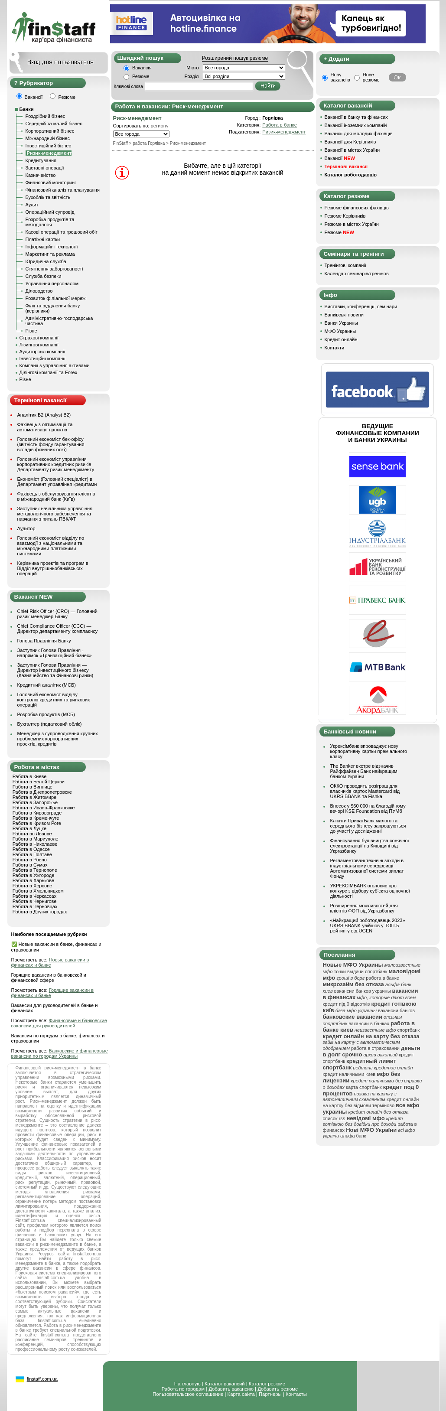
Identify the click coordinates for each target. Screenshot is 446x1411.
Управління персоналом (52, 283)
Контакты (296, 1394)
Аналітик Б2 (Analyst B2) (44, 414)
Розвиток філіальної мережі (56, 298)
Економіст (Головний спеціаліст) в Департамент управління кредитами (57, 481)
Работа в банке (279, 124)
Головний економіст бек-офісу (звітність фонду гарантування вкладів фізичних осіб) (51, 444)
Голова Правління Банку (44, 640)
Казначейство (41, 175)
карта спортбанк (364, 1087)
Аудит (32, 204)
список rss (334, 1118)
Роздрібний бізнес (45, 116)
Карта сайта (241, 1394)
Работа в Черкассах (35, 896)
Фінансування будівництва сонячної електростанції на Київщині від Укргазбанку (369, 846)
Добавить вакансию (231, 1388)
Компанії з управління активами (55, 365)
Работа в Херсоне (32, 885)
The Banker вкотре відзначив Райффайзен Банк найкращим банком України (363, 771)
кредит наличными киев (349, 1074)
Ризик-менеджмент (284, 131)
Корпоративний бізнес (50, 131)
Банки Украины (341, 323)
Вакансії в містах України (352, 150)
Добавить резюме (277, 1388)
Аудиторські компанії (42, 351)
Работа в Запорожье (35, 802)
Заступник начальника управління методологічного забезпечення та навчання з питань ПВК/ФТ (55, 513)
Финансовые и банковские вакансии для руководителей (59, 1023)
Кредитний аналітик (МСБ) (46, 685)
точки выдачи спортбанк (360, 971)
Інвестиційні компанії (42, 358)
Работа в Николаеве (35, 844)
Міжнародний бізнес (48, 138)
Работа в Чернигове (35, 901)
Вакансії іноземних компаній (356, 125)
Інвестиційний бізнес (48, 145)
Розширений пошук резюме (235, 58)
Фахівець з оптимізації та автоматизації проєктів (45, 427)
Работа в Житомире (35, 797)
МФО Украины (340, 331)
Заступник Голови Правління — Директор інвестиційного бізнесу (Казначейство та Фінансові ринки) (55, 670)
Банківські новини (344, 314)
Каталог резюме (267, 1383)
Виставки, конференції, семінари (361, 306)
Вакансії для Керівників (350, 141)
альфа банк (353, 1135)
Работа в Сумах (30, 864)
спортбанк (408, 1030)
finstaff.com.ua (42, 1379)
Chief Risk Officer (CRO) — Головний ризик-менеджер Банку (57, 614)
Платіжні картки (43, 239)
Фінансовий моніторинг (51, 182)
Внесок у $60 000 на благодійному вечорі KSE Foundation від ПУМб (368, 808)
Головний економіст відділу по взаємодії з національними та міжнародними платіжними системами (51, 545)
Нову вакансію (340, 77)
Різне (31, 330)
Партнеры (270, 1394)
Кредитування (41, 160)
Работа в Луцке (29, 828)
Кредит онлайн (341, 339)
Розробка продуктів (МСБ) (46, 714)
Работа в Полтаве (32, 854)
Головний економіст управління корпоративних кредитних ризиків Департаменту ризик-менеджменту (55, 464)
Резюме (141, 76)
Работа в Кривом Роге (37, 823)
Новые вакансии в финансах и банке (50, 962)
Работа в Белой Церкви (39, 781)
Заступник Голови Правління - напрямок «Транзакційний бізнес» (54, 653)
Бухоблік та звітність (48, 197)
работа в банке (382, 978)
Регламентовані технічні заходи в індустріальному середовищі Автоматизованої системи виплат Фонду (367, 868)
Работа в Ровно (30, 859)
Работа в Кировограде (37, 812)
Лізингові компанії (39, 344)
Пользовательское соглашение (188, 1394)
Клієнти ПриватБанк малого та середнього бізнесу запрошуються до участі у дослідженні (368, 826)
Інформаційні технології (52, 246)
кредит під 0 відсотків (346, 1004)
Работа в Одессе (31, 849)
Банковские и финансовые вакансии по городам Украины (59, 1053)
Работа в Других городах (40, 911)
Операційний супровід (50, 212)
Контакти (335, 347)
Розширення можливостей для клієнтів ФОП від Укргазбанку (364, 908)
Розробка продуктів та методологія (50, 222)
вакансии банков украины (362, 991)
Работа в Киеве (30, 776)
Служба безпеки (44, 276)
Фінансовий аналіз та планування (63, 189)
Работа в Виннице (32, 786)
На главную (187, 1383)
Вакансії (340, 158)
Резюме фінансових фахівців (357, 207)
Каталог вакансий (225, 1383)
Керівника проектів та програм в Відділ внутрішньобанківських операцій (52, 568)
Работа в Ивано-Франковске (44, 807)
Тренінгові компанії (345, 265)
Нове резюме (371, 77)
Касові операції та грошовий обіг (62, 232)
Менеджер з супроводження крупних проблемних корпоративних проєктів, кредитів (57, 738)
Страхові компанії (39, 337)
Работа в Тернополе (35, 870)
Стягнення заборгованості (54, 268)
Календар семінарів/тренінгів (357, 273)
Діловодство (39, 290)
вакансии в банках (368, 1023)
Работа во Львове (32, 833)
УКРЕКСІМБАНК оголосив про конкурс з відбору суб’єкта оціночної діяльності (370, 891)
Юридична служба (46, 261)
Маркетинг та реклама (50, 254)
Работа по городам (183, 1388)
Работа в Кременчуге (36, 818)
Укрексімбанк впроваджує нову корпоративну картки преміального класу (368, 751)
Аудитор (26, 528)
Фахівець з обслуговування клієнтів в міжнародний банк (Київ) (56, 496)
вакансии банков (396, 1010)
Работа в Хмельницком (38, 890)
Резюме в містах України (352, 224)
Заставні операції (45, 167)
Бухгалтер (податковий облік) (49, 724)
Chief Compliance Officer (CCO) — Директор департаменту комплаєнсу (57, 628)
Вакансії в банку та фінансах (356, 117)
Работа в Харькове (33, 880)
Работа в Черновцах (35, 906)
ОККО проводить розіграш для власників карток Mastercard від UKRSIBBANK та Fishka (365, 791)
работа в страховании (375, 1048)
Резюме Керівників (345, 215)
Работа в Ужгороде (34, 875)
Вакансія (142, 67)
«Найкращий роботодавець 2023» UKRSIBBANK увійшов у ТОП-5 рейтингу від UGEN (367, 925)
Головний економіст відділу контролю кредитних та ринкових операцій (53, 699)
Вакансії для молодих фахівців (359, 133)
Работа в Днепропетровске (42, 792)
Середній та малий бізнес (54, 123)
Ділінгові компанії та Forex (49, 372)
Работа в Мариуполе (36, 838)
